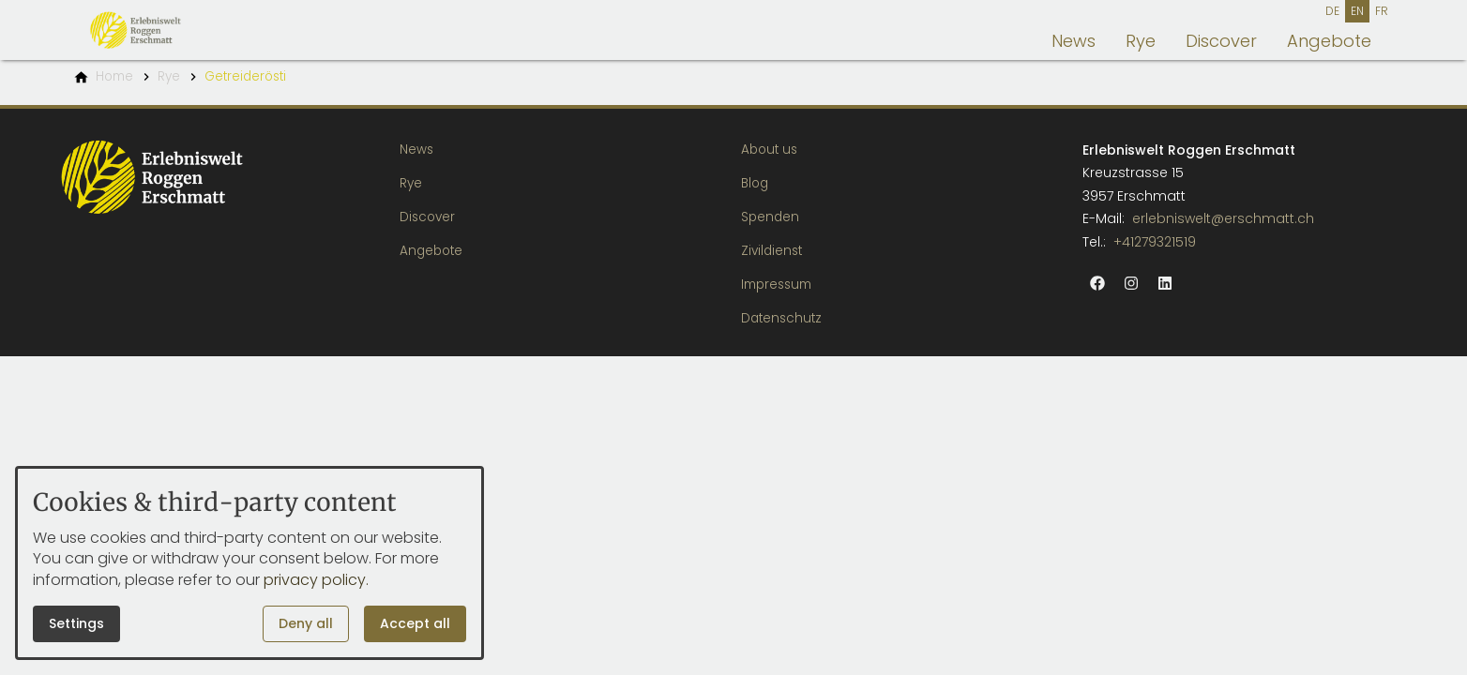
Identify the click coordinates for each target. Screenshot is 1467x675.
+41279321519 (1154, 241)
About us (769, 149)
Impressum (776, 284)
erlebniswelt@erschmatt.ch (1223, 218)
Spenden (770, 217)
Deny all (306, 623)
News (1073, 40)
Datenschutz (781, 318)
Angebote (1329, 40)
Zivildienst (771, 251)
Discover (1221, 40)
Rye (1141, 40)
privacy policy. (316, 580)
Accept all (415, 623)
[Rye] (169, 77)
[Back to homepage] (163, 30)
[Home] (114, 77)
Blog (754, 183)
